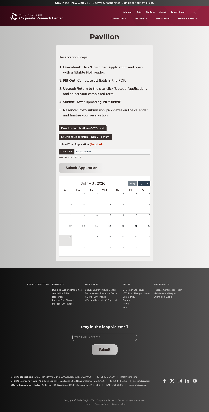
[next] (147, 183)
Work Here (91, 284)
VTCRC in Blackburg (134, 290)
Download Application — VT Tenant (82, 128)
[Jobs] (139, 12)
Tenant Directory (38, 284)
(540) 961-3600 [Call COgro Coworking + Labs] (114, 385)
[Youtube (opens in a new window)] (195, 381)
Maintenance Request (166, 293)
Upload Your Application (81, 144)
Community (129, 297)
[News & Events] (188, 18)
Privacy (87, 404)
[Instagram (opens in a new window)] (179, 381)
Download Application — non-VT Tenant (85, 136)
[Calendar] (127, 12)
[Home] (36, 17)
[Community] (118, 18)
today (132, 183)
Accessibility (101, 404)
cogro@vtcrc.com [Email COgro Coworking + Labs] (137, 385)
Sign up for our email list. (138, 3)
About (126, 284)
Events (126, 300)
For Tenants (162, 284)
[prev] (141, 183)
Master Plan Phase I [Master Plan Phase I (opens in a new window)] (63, 300)
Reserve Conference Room (168, 290)
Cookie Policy (119, 404)
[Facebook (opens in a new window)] (164, 381)
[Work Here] (162, 18)
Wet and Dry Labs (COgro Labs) (102, 300)
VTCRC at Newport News (137, 293)
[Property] (140, 18)
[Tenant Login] (177, 12)
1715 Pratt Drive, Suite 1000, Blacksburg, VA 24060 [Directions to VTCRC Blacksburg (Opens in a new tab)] (63, 377)
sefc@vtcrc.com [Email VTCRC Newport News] (141, 381)
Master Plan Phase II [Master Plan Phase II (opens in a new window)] (63, 304)
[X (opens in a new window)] (172, 381)
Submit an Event (163, 297)
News (126, 304)
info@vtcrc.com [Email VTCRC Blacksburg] (128, 377)
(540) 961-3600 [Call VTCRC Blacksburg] (106, 377)
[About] (162, 12)
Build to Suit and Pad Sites (67, 290)
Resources (57, 297)
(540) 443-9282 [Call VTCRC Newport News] (119, 381)
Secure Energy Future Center (100, 290)
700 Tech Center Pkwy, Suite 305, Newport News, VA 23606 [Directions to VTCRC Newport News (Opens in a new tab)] (72, 381)
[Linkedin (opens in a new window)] (187, 381)
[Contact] (150, 12)
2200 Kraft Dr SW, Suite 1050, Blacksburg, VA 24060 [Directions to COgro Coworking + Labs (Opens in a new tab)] (71, 385)
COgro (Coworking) (95, 297)
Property (58, 284)
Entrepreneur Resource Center (101, 293)
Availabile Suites (61, 293)
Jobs (125, 307)
